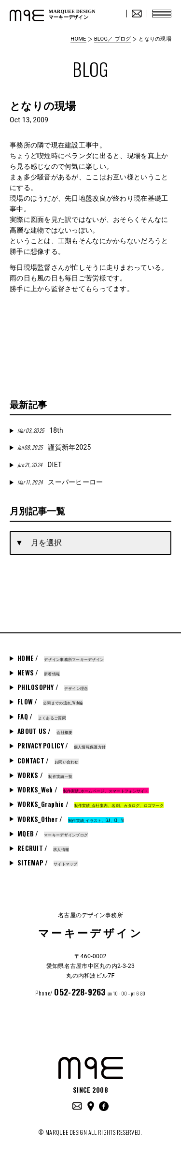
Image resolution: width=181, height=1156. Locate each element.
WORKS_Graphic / (90, 804)
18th (40, 430)
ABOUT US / (44, 731)
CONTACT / (48, 760)
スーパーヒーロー (60, 482)
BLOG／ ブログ (112, 39)
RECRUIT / (43, 848)
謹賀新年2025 (54, 447)
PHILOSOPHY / (52, 687)
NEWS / (38, 672)
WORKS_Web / (83, 789)
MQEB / (52, 833)
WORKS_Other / (70, 819)
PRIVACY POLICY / (61, 745)
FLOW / (50, 701)
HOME (78, 39)
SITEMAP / (47, 862)
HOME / (60, 658)
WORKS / (44, 775)
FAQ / (41, 716)
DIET (39, 464)
